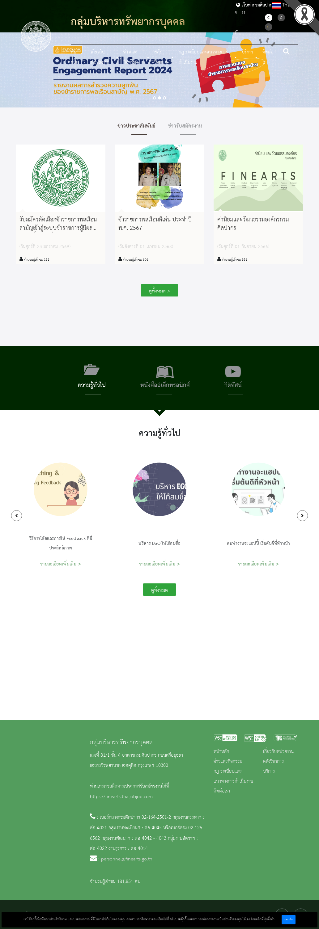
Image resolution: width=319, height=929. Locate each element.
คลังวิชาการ (273, 761)
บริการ (269, 771)
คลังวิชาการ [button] (161, 57)
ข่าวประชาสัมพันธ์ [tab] (136, 126)
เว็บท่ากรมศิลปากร (255, 5)
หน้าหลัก (75, 57)
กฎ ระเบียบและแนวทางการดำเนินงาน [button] (203, 57)
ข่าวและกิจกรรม (228, 761)
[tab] (91, 377)
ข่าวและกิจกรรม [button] (130, 57)
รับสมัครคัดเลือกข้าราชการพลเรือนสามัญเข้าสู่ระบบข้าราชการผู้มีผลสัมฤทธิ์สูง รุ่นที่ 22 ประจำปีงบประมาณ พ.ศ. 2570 (58, 232)
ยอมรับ (288, 920)
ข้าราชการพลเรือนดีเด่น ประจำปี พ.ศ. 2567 (155, 224)
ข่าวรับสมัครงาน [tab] (185, 126)
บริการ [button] (247, 52)
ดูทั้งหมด (159, 590)
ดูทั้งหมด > (159, 291)
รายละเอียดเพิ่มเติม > (60, 564)
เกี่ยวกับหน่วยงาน (278, 751)
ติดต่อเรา (268, 57)
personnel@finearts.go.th (126, 859)
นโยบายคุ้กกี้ (178, 919)
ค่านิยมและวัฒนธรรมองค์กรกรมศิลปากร (253, 224)
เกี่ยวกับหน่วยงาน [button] (99, 57)
